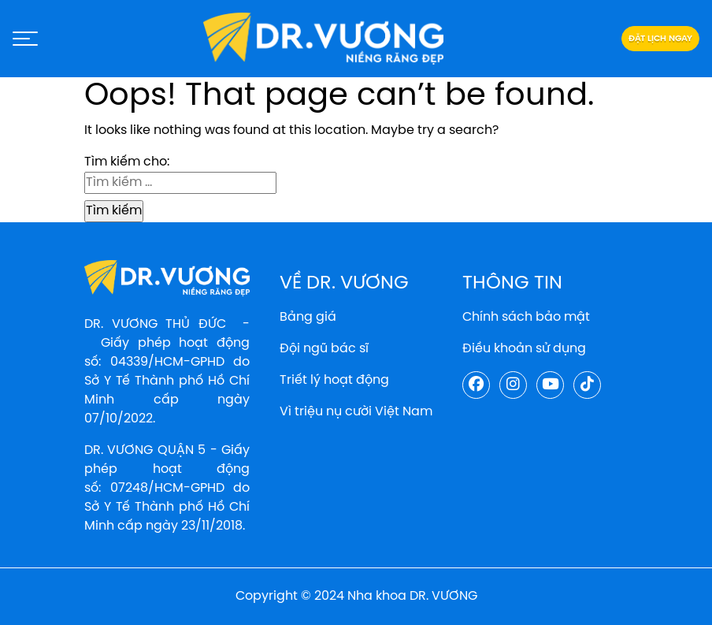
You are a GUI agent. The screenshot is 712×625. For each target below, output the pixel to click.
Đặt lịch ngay (660, 38)
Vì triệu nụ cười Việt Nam (356, 412)
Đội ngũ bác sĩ (324, 348)
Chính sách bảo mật (526, 317)
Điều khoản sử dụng (524, 348)
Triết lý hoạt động (334, 380)
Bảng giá (308, 317)
